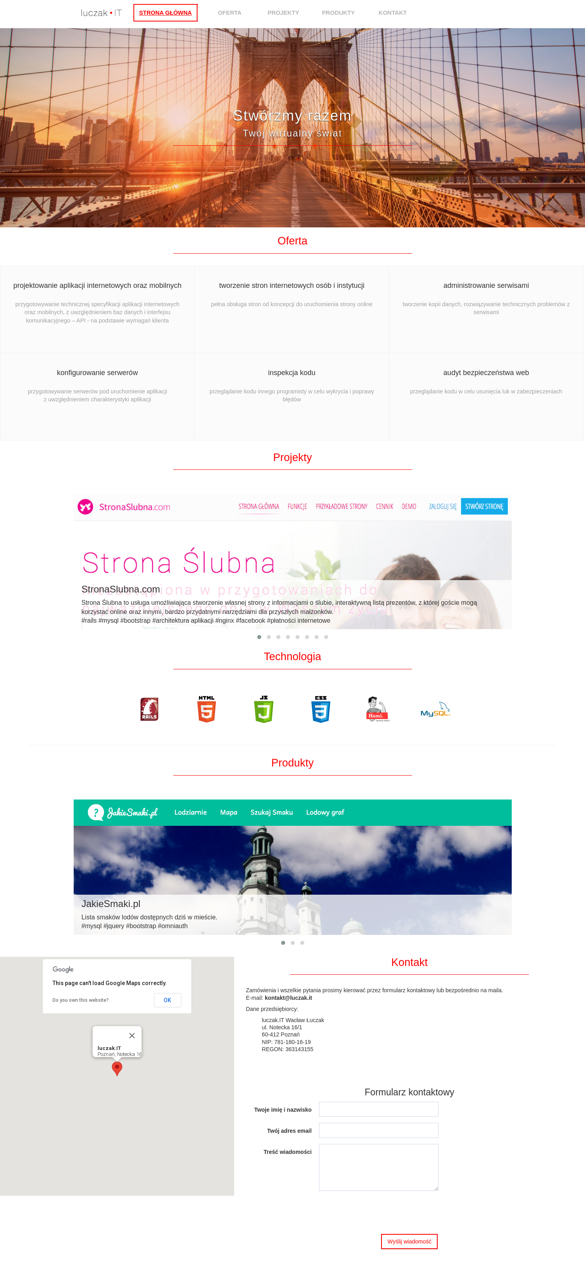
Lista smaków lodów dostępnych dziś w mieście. (293, 914)
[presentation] (379, 1212)
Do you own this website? (81, 1000)
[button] (117, 1069)
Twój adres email (289, 1131)
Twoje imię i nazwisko (282, 1110)
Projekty (294, 13)
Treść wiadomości (288, 1152)
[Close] (131, 1035)
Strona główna (177, 13)
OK (167, 1000)
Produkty (349, 13)
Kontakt (404, 13)
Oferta (241, 13)
